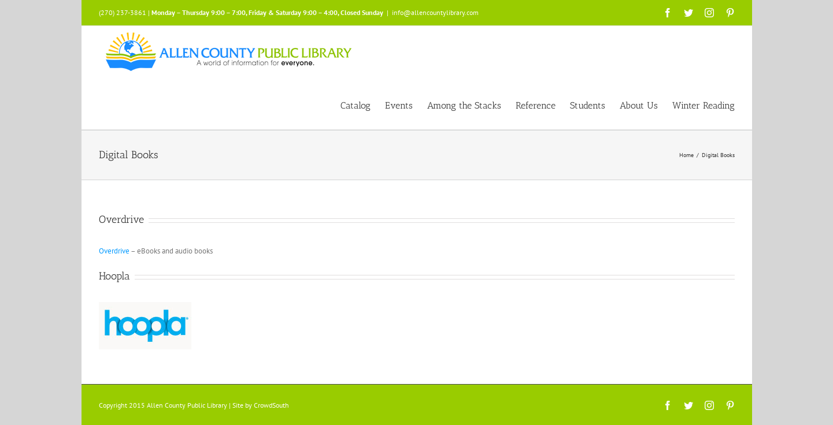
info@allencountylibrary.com (435, 12)
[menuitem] (362, 104)
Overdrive (114, 251)
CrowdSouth (271, 405)
